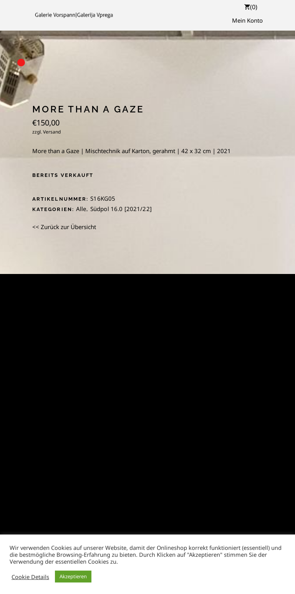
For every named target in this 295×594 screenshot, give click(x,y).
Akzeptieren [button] (73, 576)
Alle (81, 209)
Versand (52, 132)
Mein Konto (247, 20)
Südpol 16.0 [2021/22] (121, 209)
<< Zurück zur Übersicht (64, 227)
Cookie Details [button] (30, 576)
